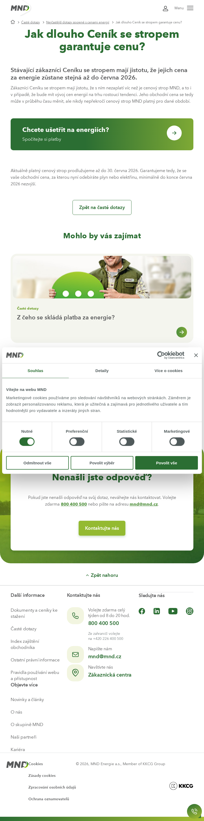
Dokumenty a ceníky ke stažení (34, 613)
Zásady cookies (42, 775)
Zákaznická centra (110, 675)
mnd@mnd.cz (104, 656)
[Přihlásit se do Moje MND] (165, 8)
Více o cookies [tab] (169, 370)
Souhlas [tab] (35, 370)
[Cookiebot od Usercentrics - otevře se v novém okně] (161, 355)
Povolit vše (166, 463)
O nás (16, 712)
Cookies (35, 764)
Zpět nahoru (102, 575)
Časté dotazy (30, 22)
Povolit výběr (102, 463)
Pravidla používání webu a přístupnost (35, 675)
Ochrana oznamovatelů (48, 799)
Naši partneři (23, 737)
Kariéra (18, 749)
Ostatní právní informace (35, 659)
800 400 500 (103, 623)
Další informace (28, 595)
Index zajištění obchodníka (25, 644)
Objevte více (24, 685)
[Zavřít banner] (196, 355)
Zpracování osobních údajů (52, 787)
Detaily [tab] (102, 370)
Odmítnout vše (37, 463)
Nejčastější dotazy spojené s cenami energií (77, 22)
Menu (184, 8)
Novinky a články (27, 699)
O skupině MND (27, 724)
